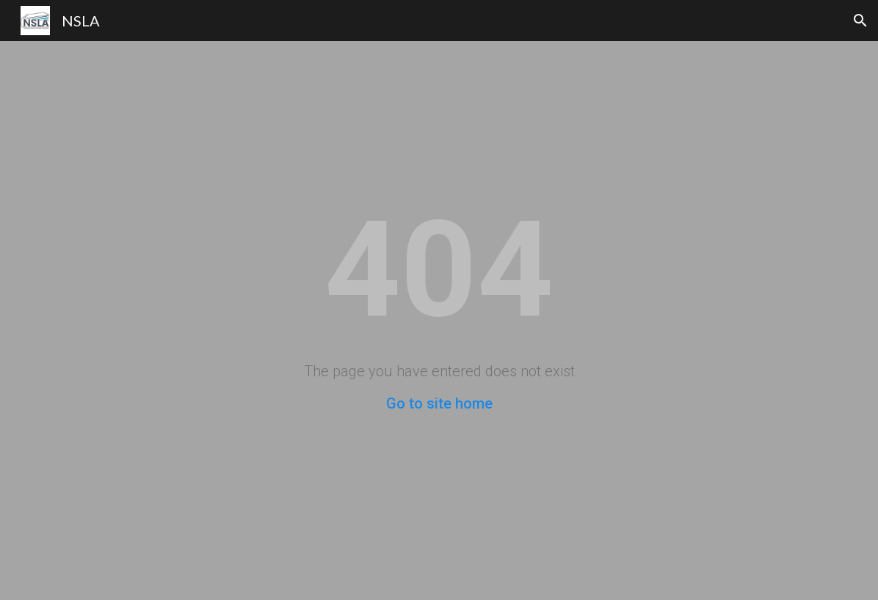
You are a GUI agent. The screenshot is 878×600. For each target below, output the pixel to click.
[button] (860, 20)
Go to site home (439, 403)
